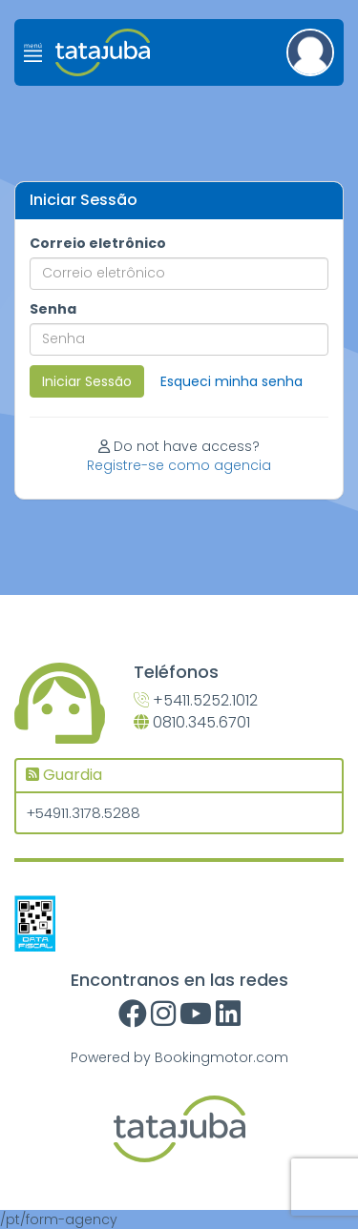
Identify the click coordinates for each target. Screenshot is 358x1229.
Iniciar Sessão (87, 381)
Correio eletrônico (98, 243)
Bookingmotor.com (221, 1057)
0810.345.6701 (192, 722)
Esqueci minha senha (231, 381)
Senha (53, 308)
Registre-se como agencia (179, 465)
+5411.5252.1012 (196, 700)
